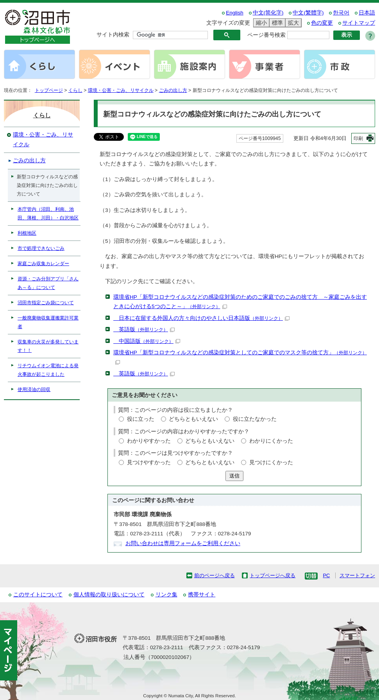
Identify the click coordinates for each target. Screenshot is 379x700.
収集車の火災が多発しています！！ (48, 346)
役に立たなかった (255, 419)
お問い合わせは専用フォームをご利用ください (182, 543)
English (234, 13)
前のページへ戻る (214, 575)
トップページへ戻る (272, 575)
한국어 (341, 13)
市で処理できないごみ (41, 248)
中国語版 (146, 341)
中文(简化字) (268, 13)
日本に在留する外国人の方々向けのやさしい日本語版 (201, 318)
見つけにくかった (271, 462)
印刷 (358, 138)
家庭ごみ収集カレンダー (43, 263)
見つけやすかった (149, 462)
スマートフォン (357, 575)
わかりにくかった (271, 441)
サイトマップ (358, 23)
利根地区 (27, 233)
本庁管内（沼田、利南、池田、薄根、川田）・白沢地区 (48, 213)
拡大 (292, 23)
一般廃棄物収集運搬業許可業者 (48, 322)
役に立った (140, 419)
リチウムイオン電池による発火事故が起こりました (48, 370)
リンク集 (166, 595)
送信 (234, 476)
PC (326, 575)
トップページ (49, 90)
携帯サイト (201, 595)
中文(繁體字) (308, 13)
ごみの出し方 (173, 90)
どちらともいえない (193, 419)
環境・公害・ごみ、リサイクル (121, 90)
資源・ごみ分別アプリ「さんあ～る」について (48, 283)
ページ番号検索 (266, 35)
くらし (75, 90)
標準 (276, 23)
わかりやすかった (149, 441)
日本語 (367, 13)
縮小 (260, 23)
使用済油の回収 (34, 389)
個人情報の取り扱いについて (109, 595)
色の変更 (322, 23)
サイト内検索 (113, 35)
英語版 (144, 329)
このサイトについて (38, 595)
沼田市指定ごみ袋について (46, 302)
